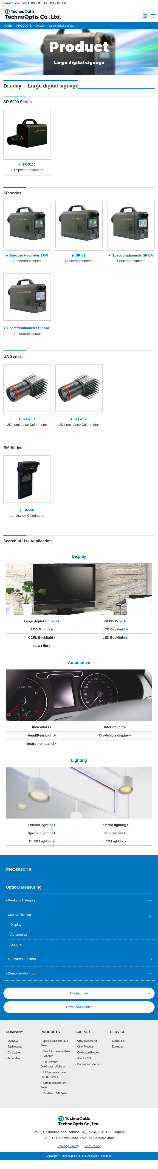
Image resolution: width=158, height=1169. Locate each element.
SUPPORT (83, 1041)
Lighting (16, 953)
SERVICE (117, 1041)
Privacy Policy (68, 1155)
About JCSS (83, 1067)
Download (117, 1056)
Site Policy (93, 1155)
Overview (13, 1050)
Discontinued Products (89, 1073)
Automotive (19, 943)
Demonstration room (23, 983)
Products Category (22, 909)
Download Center (79, 1016)
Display (16, 933)
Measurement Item (22, 968)
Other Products (85, 1056)
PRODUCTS (50, 1041)
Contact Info (79, 1003)
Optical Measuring (86, 1050)
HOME (7, 25)
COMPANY (14, 1041)
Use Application (19, 923)
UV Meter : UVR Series (54, 1102)
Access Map (14, 1067)
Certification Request (88, 1061)
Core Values (14, 1061)
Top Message (15, 1056)
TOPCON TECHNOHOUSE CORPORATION (32, 14)
